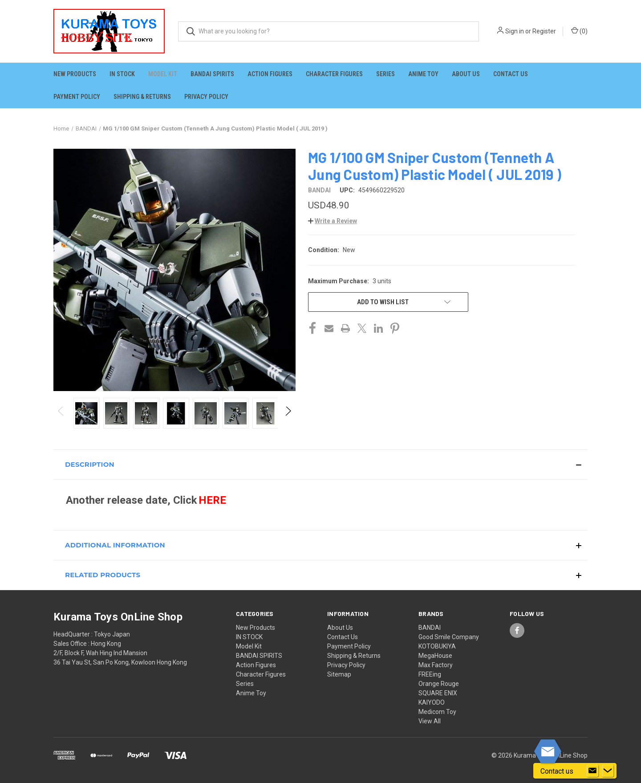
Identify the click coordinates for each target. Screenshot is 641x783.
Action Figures (269, 73)
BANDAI (429, 627)
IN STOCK (122, 73)
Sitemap (339, 674)
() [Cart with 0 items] (579, 31)
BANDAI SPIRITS (212, 73)
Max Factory (435, 665)
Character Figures (334, 73)
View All (429, 721)
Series (385, 73)
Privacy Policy (206, 96)
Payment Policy (76, 96)
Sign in (514, 31)
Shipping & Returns (142, 96)
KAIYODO (431, 702)
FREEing (429, 674)
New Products (74, 73)
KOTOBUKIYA (437, 646)
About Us (466, 73)
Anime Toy (423, 73)
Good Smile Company (448, 636)
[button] (332, 220)
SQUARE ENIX (437, 693)
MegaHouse (435, 655)
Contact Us (510, 73)
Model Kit (162, 73)
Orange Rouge (438, 683)
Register (544, 31)
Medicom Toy (437, 711)
